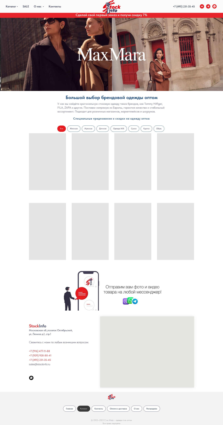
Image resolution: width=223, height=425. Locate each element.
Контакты (55, 6)
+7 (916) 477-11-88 (39, 351)
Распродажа (151, 408)
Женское (74, 128)
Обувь (159, 128)
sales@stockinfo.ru (39, 364)
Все (61, 128)
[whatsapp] (214, 6)
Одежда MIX (118, 128)
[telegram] (208, 6)
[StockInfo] (31, 378)
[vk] (202, 6)
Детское (102, 128)
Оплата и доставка (118, 408)
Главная (69, 408)
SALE (26, 6)
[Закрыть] (218, 15)
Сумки (134, 128)
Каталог (11, 6)
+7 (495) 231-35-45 (40, 359)
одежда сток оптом (124, 420)
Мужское (88, 128)
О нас (38, 6)
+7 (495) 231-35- (182, 6)
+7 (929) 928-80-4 (39, 355)
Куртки (146, 128)
